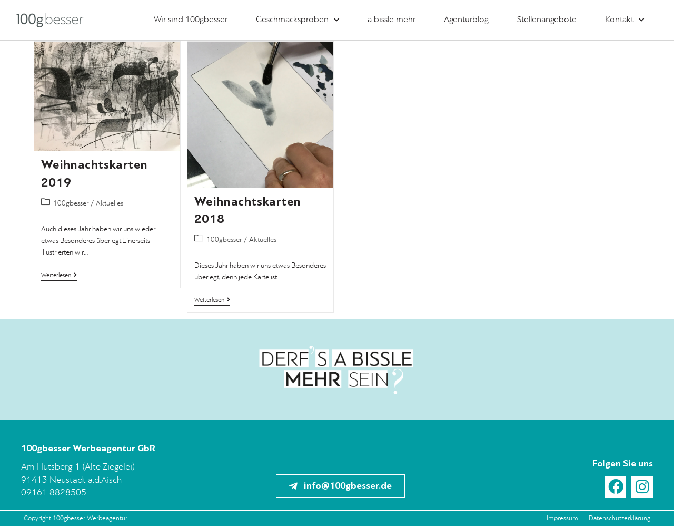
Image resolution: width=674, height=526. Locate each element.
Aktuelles (109, 203)
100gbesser (70, 203)
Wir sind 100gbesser (190, 19)
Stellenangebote (547, 19)
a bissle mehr (391, 19)
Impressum (562, 518)
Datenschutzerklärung (619, 518)
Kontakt (624, 20)
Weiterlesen (59, 275)
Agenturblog (466, 19)
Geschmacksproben (297, 20)
